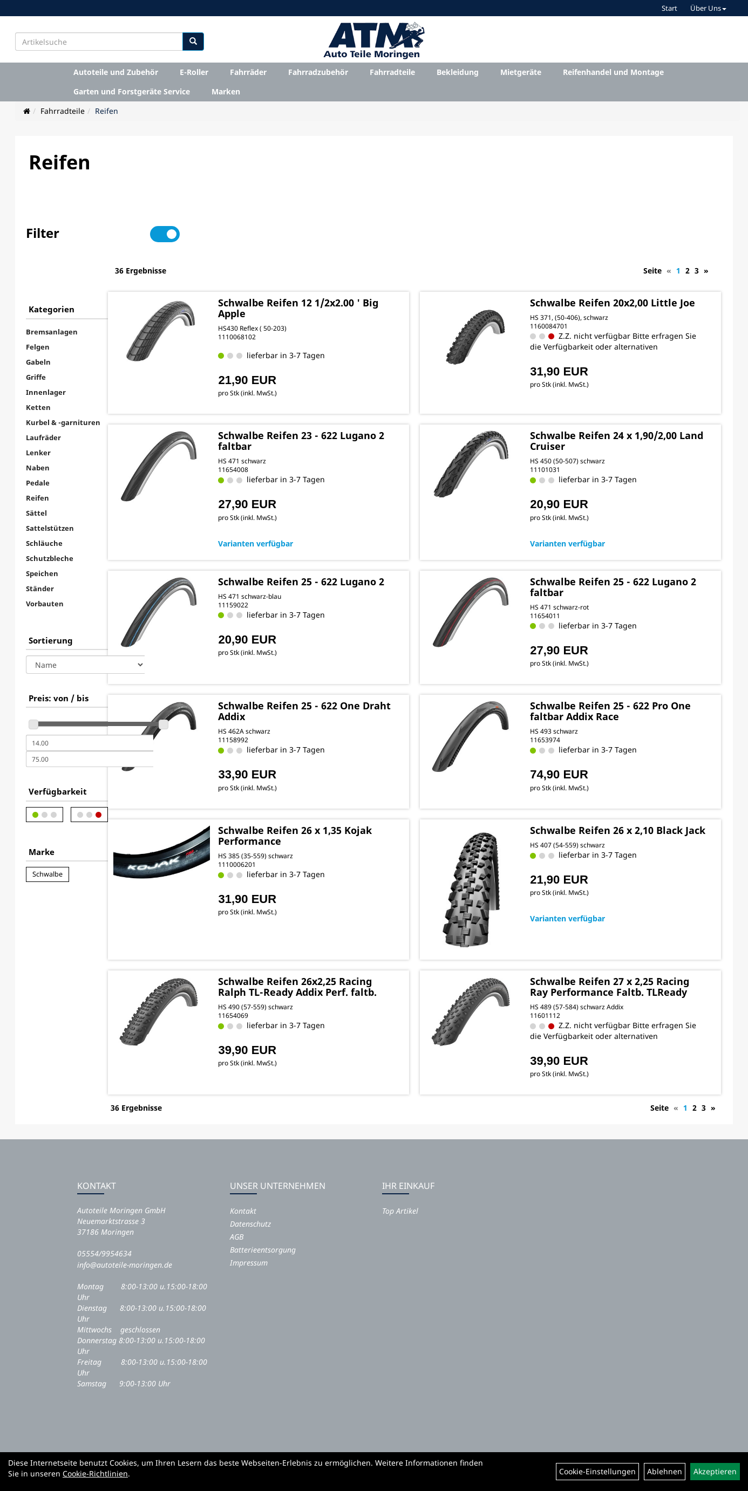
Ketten (38, 370)
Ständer (40, 552)
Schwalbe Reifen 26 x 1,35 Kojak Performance (347, 810)
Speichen (42, 537)
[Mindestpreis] (89, 706)
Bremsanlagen (52, 295)
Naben (38, 431)
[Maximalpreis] (89, 722)
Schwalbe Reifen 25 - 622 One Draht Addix (356, 686)
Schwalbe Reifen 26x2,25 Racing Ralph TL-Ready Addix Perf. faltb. (355, 953)
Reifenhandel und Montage (613, 72)
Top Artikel (400, 1192)
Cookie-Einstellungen (597, 1471)
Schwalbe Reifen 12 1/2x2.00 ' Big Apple (356, 270)
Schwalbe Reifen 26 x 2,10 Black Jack (619, 810)
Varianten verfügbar (322, 518)
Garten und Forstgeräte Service (131, 91)
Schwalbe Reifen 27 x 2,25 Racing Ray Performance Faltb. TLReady (632, 953)
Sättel (36, 476)
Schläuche (44, 506)
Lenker (38, 416)
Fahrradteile (392, 72)
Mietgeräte (520, 72)
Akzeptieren (715, 1471)
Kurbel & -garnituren (63, 386)
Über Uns (708, 8)
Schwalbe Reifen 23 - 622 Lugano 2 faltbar (344, 416)
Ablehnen (664, 1471)
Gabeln (38, 325)
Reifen (106, 111)
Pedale (38, 446)
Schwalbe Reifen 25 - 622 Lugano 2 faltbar (617, 561)
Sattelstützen (50, 491)
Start (669, 8)
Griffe (36, 340)
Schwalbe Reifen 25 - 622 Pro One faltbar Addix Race (626, 686)
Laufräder (43, 401)
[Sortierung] (85, 628)
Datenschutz (250, 1205)
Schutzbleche (49, 521)
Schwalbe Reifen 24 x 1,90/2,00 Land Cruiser (630, 416)
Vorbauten (45, 567)
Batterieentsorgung (263, 1231)
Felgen (38, 310)
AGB (236, 1218)
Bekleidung (458, 72)
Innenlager (46, 355)
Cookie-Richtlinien (95, 1473)
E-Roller (194, 72)
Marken (226, 91)
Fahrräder (248, 72)
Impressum (249, 1244)
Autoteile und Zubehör (115, 72)
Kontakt (243, 1192)
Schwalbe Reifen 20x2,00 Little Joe (631, 270)
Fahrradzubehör (318, 72)
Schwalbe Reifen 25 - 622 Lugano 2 (344, 561)
